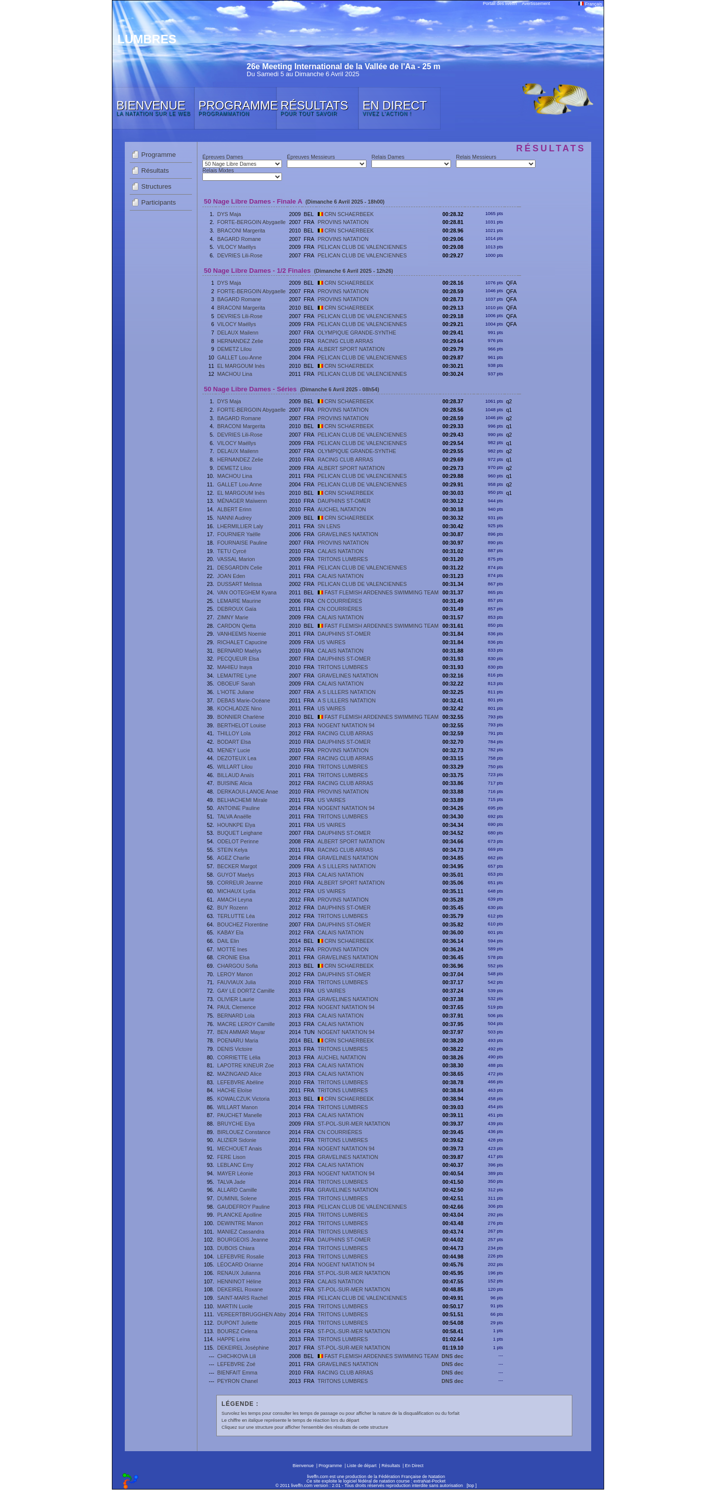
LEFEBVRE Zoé (236, 1364)
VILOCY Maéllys (236, 247)
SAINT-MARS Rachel (242, 1298)
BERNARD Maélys (239, 651)
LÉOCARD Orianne (240, 1264)
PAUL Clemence (236, 1007)
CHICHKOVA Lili (236, 1356)
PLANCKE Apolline (239, 1215)
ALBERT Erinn (234, 509)
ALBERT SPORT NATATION (351, 349)
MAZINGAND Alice (239, 1074)
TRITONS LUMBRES (343, 559)
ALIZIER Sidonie (237, 1140)
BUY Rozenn (232, 908)
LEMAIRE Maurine (239, 601)
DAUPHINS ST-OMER (344, 501)
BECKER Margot (237, 866)
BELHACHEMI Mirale (242, 800)
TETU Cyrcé (232, 551)
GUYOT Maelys (235, 875)
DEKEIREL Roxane (240, 1289)
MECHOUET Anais (239, 1148)
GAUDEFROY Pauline (243, 1207)
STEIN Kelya (232, 850)
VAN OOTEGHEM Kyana (246, 592)
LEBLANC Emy (235, 1165)
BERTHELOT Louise (241, 725)
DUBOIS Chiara (236, 1248)
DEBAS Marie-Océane (243, 700)
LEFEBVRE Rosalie (240, 1257)
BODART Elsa (234, 742)
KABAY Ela (230, 932)
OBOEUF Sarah (236, 684)
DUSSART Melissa (239, 584)
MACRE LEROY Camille (246, 1024)
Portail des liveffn (500, 3)
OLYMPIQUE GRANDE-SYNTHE (357, 333)
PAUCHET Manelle (239, 1115)
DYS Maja (229, 214)
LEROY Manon (235, 974)
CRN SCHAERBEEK (346, 214)
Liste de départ (362, 1465)
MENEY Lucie (233, 750)
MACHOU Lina (234, 374)
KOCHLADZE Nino (239, 708)
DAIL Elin (228, 941)
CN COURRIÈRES (340, 601)
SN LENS (329, 526)
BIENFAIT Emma (237, 1372)
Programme (158, 154)
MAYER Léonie (235, 1173)
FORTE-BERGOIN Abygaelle (251, 222)
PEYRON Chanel (237, 1381)
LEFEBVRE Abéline (240, 1082)
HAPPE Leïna (233, 1339)
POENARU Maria (237, 1040)
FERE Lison (231, 1157)
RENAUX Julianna (239, 1273)
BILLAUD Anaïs (235, 775)
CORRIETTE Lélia (239, 1057)
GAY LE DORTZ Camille (245, 991)
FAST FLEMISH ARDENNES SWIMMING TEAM (378, 592)
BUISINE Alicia (234, 783)
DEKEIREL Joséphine (243, 1348)
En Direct (414, 1465)
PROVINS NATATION (343, 222)
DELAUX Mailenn (238, 333)
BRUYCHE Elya (236, 1124)
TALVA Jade (231, 1182)
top (471, 1485)
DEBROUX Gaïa (237, 609)
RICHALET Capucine (242, 642)
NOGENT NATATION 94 (346, 725)
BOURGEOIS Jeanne (242, 1240)
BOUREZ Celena (237, 1331)
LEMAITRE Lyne (237, 676)
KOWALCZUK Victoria (243, 1099)
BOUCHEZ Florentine (242, 924)
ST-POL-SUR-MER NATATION (354, 1124)
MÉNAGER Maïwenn (242, 501)
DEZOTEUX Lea (237, 758)
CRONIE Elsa (233, 957)
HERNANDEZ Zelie (240, 341)
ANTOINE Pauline (238, 808)
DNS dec (452, 1356)
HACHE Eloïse (234, 1090)
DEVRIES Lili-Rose (240, 255)
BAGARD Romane (239, 239)
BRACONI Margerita (241, 230)
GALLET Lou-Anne (239, 357)
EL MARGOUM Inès (241, 366)
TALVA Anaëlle (234, 816)
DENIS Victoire (235, 1049)
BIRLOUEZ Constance (243, 1132)
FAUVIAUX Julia (236, 982)
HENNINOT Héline (239, 1281)
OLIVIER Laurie (236, 999)
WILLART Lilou (235, 767)
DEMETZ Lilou (234, 349)
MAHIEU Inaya (234, 667)
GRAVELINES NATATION (348, 534)
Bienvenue (303, 1465)
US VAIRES (332, 642)
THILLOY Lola (234, 733)
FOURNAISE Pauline (242, 543)
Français (590, 3)
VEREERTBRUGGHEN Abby (251, 1314)
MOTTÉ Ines (232, 949)
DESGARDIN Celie (240, 568)
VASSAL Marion (236, 559)
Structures (156, 186)
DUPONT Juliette (237, 1323)
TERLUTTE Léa (236, 916)
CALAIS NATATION (340, 551)
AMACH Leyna (234, 900)
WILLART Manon (237, 1107)
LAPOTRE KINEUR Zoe (245, 1065)
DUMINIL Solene (237, 1198)
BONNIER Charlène (241, 717)
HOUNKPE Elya (236, 825)
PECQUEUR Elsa (238, 659)
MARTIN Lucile (235, 1306)
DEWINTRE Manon (240, 1223)
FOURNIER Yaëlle (239, 534)
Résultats (155, 170)
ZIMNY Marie (233, 617)
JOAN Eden (231, 576)
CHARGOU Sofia (237, 966)
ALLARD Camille (237, 1190)
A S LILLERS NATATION (347, 692)
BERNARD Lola (236, 1016)
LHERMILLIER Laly (240, 526)
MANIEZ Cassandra (241, 1232)
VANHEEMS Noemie (242, 634)
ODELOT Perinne (238, 841)
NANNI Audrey (234, 518)
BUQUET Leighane (240, 833)
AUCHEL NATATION (342, 509)
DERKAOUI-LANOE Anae (247, 792)
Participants (158, 202)
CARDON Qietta (236, 626)
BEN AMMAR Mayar (241, 1032)
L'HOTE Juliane (235, 692)
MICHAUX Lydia (236, 891)
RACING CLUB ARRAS (345, 341)
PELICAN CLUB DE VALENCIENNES (362, 247)
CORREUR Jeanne (240, 883)
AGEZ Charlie (233, 858)
